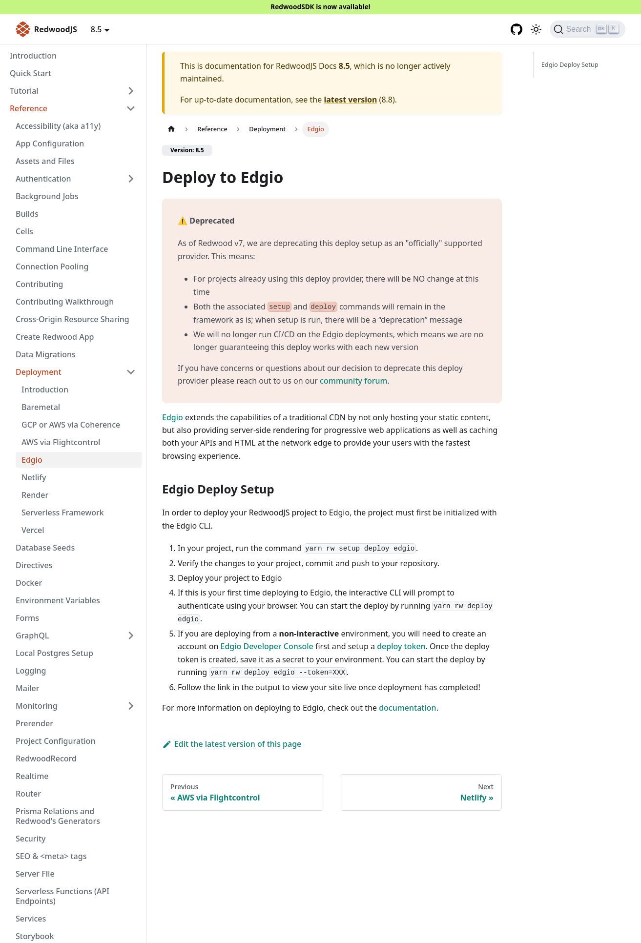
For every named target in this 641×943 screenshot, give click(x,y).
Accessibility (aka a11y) (58, 126)
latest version (350, 99)
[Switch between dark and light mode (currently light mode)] (536, 29)
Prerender (34, 723)
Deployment (39, 372)
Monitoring (37, 705)
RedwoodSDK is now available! (320, 6)
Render (34, 495)
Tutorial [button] (24, 90)
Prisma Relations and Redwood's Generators (58, 816)
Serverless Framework (62, 512)
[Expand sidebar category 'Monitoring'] (131, 706)
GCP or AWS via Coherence (70, 424)
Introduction (33, 55)
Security (31, 838)
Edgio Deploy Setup (570, 64)
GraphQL (32, 635)
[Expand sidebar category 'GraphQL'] (131, 635)
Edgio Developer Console (266, 646)
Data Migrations (46, 354)
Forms (27, 618)
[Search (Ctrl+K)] (587, 29)
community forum (354, 380)
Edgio (31, 459)
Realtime (32, 776)
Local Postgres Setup (54, 653)
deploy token (401, 646)
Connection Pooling (52, 266)
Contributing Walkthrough (65, 301)
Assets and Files (45, 161)
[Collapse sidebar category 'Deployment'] (131, 372)
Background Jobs (47, 196)
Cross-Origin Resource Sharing (72, 319)
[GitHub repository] (516, 29)
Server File (35, 873)
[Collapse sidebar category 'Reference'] (131, 108)
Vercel (32, 530)
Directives (34, 565)
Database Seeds (45, 547)
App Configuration (50, 143)
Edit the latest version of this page (231, 743)
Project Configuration (55, 741)
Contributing (39, 284)
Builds (27, 213)
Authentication (43, 178)
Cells (24, 231)
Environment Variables (58, 600)
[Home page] (171, 129)
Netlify (33, 477)
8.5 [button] (96, 29)
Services (31, 918)
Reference (28, 108)
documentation (407, 707)
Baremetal (40, 407)
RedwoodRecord (46, 758)
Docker (29, 582)
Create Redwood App (55, 336)
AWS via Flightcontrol (60, 442)
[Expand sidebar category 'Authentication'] (131, 178)
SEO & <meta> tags (51, 856)
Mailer (27, 688)
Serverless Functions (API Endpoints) (62, 896)
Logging (31, 670)
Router (28, 793)
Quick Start (30, 73)
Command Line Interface (62, 249)
